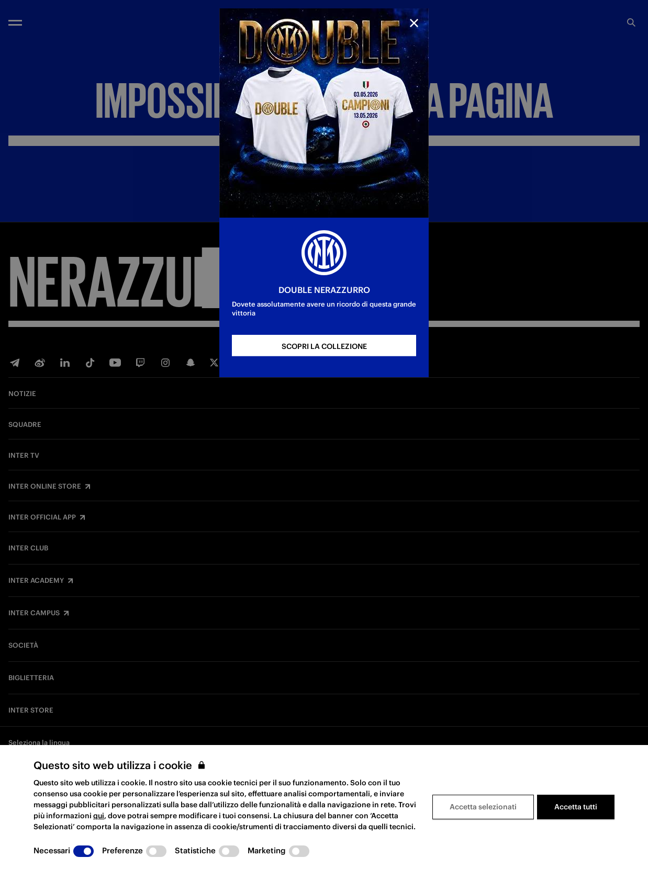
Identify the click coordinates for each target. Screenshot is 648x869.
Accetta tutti (575, 806)
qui (98, 815)
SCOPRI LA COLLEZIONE (324, 346)
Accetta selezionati (483, 806)
